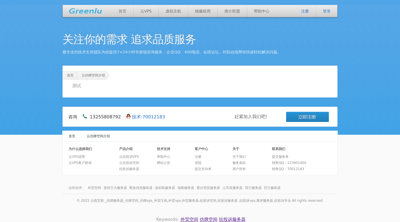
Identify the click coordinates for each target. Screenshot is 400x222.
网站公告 (163, 163)
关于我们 (239, 157)
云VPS (146, 11)
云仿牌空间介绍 (93, 75)
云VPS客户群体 (80, 163)
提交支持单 (203, 169)
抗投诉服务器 (129, 169)
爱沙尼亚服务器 (208, 188)
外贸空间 (94, 188)
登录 (327, 11)
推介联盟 (232, 11)
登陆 (198, 163)
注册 (305, 11)
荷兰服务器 (253, 188)
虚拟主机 (173, 11)
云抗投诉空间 (129, 163)
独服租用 (203, 11)
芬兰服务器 (272, 188)
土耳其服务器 (232, 188)
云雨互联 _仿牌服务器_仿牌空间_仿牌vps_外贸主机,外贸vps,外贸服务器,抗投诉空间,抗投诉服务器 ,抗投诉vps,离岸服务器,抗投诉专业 (191, 201)
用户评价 (239, 169)
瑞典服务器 (186, 188)
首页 (122, 11)
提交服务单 (280, 157)
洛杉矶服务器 (165, 188)
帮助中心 (261, 11)
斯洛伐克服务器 (140, 188)
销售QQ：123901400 (289, 163)
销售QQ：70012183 (288, 169)
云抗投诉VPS (129, 157)
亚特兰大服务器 (115, 188)
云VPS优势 (77, 157)
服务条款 (239, 163)
